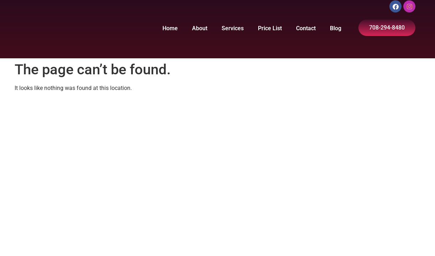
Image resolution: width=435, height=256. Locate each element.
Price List (270, 28)
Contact (306, 28)
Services (233, 28)
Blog (335, 28)
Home (170, 28)
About (199, 28)
